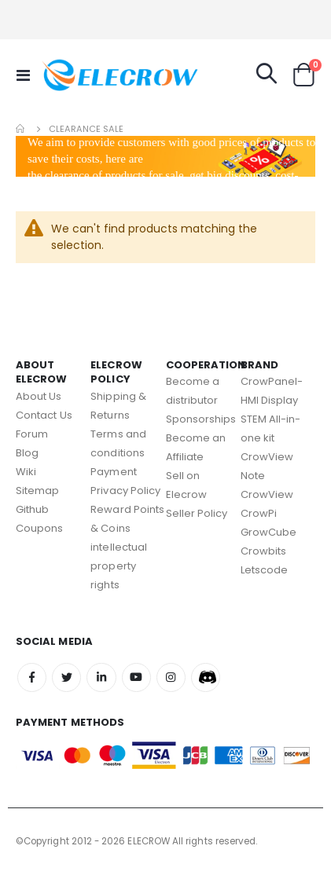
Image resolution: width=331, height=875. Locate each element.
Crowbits (264, 551)
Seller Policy (197, 513)
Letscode (265, 569)
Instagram (171, 677)
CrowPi (259, 513)
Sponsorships (201, 419)
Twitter (66, 677)
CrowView (267, 494)
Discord (205, 677)
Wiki (26, 471)
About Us (39, 396)
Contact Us (44, 415)
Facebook (31, 677)
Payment (113, 471)
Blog (27, 452)
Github (32, 509)
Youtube (136, 677)
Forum (32, 434)
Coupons (39, 528)
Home (21, 128)
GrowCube (269, 532)
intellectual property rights (118, 566)
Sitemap (37, 490)
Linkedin (101, 677)
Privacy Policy (125, 490)
